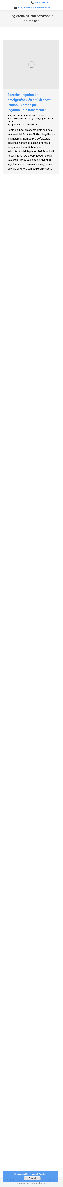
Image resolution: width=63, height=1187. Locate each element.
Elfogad (32, 1178)
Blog (10, 115)
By (16, 124)
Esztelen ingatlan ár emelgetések (23, 118)
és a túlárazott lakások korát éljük (29, 115)
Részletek (43, 1174)
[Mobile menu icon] (56, 5)
